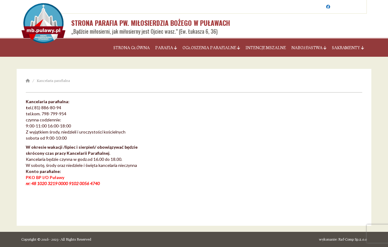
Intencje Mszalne (266, 47)
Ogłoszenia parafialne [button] (211, 47)
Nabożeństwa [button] (308, 47)
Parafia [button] (166, 47)
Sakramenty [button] (348, 47)
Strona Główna (131, 47)
